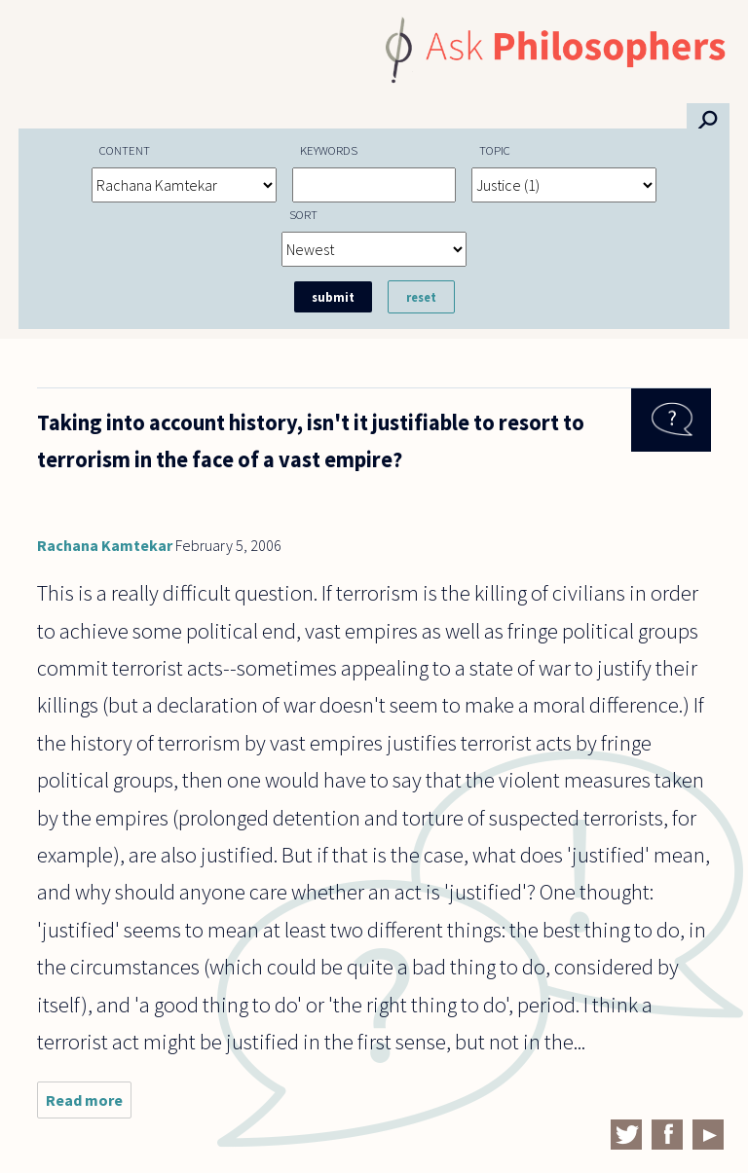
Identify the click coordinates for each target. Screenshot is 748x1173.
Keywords (328, 150)
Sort (303, 214)
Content (124, 150)
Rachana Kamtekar (104, 545)
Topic (494, 150)
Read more (88, 1104)
